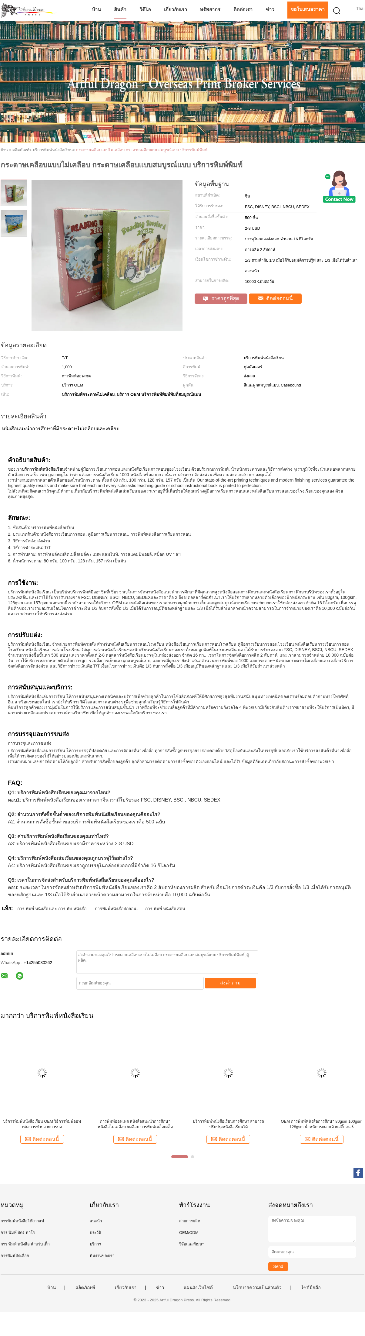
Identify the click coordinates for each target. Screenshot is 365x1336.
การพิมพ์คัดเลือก (15, 1255)
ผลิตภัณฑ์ (85, 1288)
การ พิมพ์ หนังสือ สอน (165, 908)
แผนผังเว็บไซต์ (198, 1288)
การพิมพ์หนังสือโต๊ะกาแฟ (22, 1221)
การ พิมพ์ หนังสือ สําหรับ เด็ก (25, 1244)
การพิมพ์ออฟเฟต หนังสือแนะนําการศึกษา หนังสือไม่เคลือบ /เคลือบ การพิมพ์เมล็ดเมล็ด (135, 1124)
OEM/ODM (189, 1232)
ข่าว (270, 9)
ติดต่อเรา (243, 9)
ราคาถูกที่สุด (221, 298)
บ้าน (96, 9)
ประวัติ (95, 1232)
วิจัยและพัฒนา (191, 1244)
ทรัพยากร (210, 9)
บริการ (95, 1244)
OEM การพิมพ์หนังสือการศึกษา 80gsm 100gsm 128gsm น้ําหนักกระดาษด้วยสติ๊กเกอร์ (322, 1124)
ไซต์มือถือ (311, 1288)
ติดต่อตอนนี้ (275, 298)
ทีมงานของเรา (102, 1255)
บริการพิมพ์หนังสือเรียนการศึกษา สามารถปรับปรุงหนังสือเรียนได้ (228, 1124)
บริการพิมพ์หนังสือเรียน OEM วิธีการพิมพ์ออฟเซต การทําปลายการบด (42, 1124)
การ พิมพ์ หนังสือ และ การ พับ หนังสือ (51, 908)
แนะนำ (96, 1221)
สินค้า (120, 9)
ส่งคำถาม (230, 982)
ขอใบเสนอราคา (307, 9)
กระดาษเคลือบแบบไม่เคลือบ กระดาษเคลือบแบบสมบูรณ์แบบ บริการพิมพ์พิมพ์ (141, 150)
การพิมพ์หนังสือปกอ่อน (115, 908)
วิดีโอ (145, 9)
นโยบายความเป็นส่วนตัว (257, 1288)
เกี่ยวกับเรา (175, 9)
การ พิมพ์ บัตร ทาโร (18, 1232)
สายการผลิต (189, 1221)
